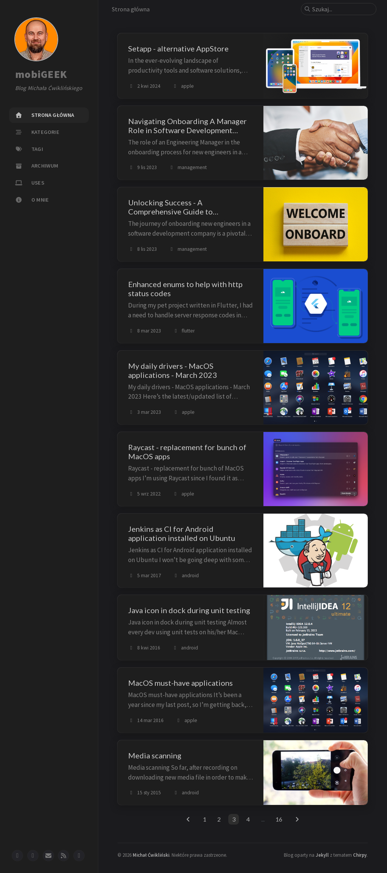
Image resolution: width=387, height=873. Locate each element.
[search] (341, 9)
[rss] (63, 855)
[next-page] (297, 819)
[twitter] (33, 855)
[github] (17, 855)
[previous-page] (188, 819)
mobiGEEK (41, 74)
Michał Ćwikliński (151, 855)
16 (279, 819)
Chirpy (360, 855)
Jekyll (322, 855)
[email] (48, 855)
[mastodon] (79, 855)
